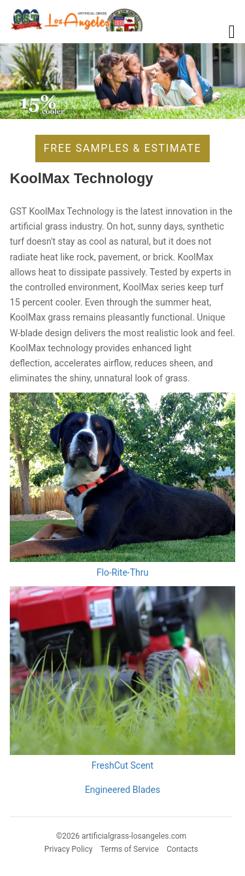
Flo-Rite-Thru (122, 572)
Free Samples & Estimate (122, 148)
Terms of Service (129, 849)
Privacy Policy (68, 849)
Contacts (182, 849)
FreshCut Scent (122, 765)
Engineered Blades (122, 789)
